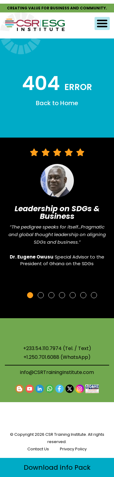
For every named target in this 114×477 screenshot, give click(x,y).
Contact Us (38, 449)
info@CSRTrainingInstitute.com (57, 372)
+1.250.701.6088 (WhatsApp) (57, 357)
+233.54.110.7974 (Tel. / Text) (57, 348)
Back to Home (57, 103)
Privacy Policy (73, 449)
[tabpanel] (57, 210)
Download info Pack (57, 467)
